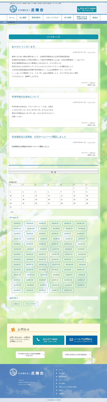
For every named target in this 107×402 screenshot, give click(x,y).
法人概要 (22, 18)
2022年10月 (82, 254)
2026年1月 (67, 223)
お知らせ (92, 82)
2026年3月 (42, 223)
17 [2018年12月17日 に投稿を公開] (10, 199)
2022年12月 (55, 254)
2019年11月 (81, 280)
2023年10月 (17, 249)
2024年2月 (42, 244)
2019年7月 (55, 285)
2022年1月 (29, 264)
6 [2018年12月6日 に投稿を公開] (48, 192)
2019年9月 (30, 285)
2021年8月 (17, 270)
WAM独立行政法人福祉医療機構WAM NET (29, 354)
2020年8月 (56, 275)
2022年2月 (17, 264)
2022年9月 (17, 259)
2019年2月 (42, 290)
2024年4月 (17, 244)
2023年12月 (68, 244)
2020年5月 (17, 280)
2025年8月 (56, 228)
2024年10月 (31, 239)
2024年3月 (29, 244)
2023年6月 (68, 249)
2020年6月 (81, 275)
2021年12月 (43, 264)
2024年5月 (81, 239)
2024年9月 (43, 239)
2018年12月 (68, 290)
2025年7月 (69, 228)
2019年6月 (68, 285)
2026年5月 (17, 223)
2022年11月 (69, 254)
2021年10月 (69, 264)
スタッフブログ (52, 18)
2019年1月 (55, 290)
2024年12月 (81, 233)
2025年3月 (42, 233)
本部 (94, 85)
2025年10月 (31, 228)
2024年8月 (56, 239)
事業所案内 (36, 18)
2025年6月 (81, 228)
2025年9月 (43, 228)
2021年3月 (67, 270)
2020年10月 (31, 275)
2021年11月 (56, 264)
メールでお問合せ (83, 340)
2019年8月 (43, 285)
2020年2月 (42, 280)
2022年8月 (29, 259)
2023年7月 (55, 249)
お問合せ (62, 393)
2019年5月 (81, 285)
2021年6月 (42, 270)
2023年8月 (43, 249)
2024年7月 (69, 239)
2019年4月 (17, 290)
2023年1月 (42, 254)
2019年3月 (29, 290)
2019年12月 (68, 280)
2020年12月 (81, 270)
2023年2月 (29, 254)
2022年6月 (55, 259)
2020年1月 (55, 280)
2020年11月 (17, 275)
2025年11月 (17, 228)
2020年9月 (43, 275)
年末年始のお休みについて (25, 96)
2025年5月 (17, 233)
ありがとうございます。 (24, 46)
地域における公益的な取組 (82, 18)
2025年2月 (55, 233)
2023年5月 (81, 249)
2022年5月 (67, 259)
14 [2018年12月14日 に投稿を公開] (61, 196)
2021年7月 (29, 270)
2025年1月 (67, 233)
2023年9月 (30, 249)
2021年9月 (82, 264)
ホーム (11, 18)
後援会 (95, 18)
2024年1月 (55, 244)
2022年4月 (80, 259)
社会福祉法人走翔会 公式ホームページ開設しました (39, 137)
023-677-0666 (50, 340)
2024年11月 (17, 239)
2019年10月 (17, 285)
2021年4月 (55, 270)
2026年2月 (55, 223)
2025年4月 (29, 233)
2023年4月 (17, 254)
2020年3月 (29, 280)
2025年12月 (81, 223)
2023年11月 (81, 244)
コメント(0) (91, 52)
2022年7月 (42, 259)
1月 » (12, 212)
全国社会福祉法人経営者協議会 (76, 354)
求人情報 (67, 18)
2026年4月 (29, 223)
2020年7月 (69, 275)
